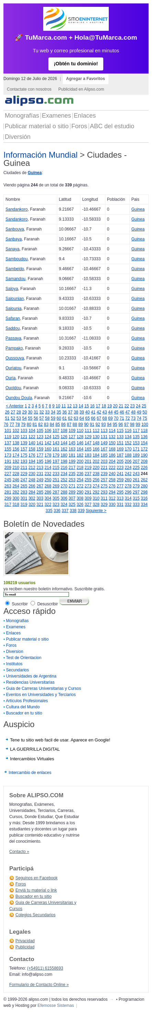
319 (24, 504)
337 (65, 510)
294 (112, 492)
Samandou (15, 278)
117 (136, 430)
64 (82, 418)
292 (96, 492)
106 (48, 430)
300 (15, 498)
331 (120, 504)
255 (88, 479)
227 (7, 473)
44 (110, 412)
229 (24, 473)
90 (86, 424)
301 (24, 498)
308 (80, 498)
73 (133, 418)
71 (121, 418)
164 (80, 449)
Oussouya (14, 358)
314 (128, 498)
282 (15, 492)
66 (93, 418)
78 (17, 424)
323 (55, 504)
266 (31, 486)
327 (88, 504)
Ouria (10, 378)
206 (128, 461)
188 (128, 455)
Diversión (18, 136)
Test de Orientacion (23, 657)
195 (39, 461)
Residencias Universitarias (30, 682)
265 (24, 486)
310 (96, 498)
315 (136, 498)
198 (63, 461)
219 (88, 467)
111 (88, 430)
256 (96, 479)
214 (48, 467)
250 (48, 479)
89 (80, 424)
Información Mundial (40, 154)
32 (41, 412)
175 (24, 455)
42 (99, 412)
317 (7, 504)
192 (15, 461)
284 (31, 492)
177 (39, 455)
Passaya (13, 338)
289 (72, 492)
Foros (79, 126)
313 (120, 498)
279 (136, 486)
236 (80, 473)
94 (109, 424)
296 (128, 492)
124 (48, 436)
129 (88, 436)
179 (55, 455)
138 (15, 443)
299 (7, 498)
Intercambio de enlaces (30, 772)
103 (24, 430)
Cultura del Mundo (23, 707)
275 (104, 486)
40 (87, 412)
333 (136, 504)
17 (98, 406)
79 (23, 424)
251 (55, 479)
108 (63, 430)
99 (138, 424)
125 (55, 436)
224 (128, 467)
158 (31, 449)
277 (120, 486)
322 (48, 504)
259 (120, 479)
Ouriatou (13, 368)
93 (103, 424)
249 (39, 479)
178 (48, 455)
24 (138, 406)
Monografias (17, 620)
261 (136, 479)
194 (31, 461)
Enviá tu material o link (36, 890)
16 (92, 406)
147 (88, 443)
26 (7, 412)
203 (104, 461)
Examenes (56, 115)
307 (72, 498)
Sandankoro (16, 209)
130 (96, 436)
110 (80, 430)
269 (55, 486)
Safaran (12, 318)
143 (55, 443)
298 (144, 492)
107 (55, 430)
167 (104, 449)
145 (72, 443)
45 (116, 412)
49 (139, 412)
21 (121, 406)
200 (80, 461)
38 (76, 412)
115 (120, 430)
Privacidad (25, 940)
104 (31, 430)
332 (128, 504)
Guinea (35, 172)
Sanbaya (13, 239)
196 (48, 461)
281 (7, 492)
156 (15, 449)
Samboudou (16, 259)
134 (128, 436)
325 (72, 504)
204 (112, 461)
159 (39, 449)
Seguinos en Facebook (36, 878)
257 (104, 479)
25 (144, 406)
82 (40, 424)
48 (133, 412)
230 (31, 473)
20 (115, 406)
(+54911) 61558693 (45, 968)
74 (139, 418)
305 (55, 498)
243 (136, 473)
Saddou (12, 328)
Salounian (14, 298)
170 (128, 449)
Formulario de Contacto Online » (39, 984)
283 (24, 492)
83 (46, 424)
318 (15, 504)
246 (15, 479)
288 (63, 492)
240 (112, 473)
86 (63, 424)
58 (47, 418)
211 (24, 467)
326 (80, 504)
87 (69, 424)
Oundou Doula (18, 397)
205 (120, 461)
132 (112, 436)
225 (136, 467)
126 (63, 436)
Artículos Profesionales (27, 700)
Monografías (22, 115)
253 (72, 479)
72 (127, 418)
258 (112, 479)
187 (120, 455)
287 (55, 492)
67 (99, 418)
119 (7, 436)
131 (104, 436)
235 (72, 473)
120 (15, 436)
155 (7, 449)
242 (128, 473)
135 (136, 436)
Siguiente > (96, 510)
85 (57, 424)
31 (36, 412)
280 (144, 486)
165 (88, 449)
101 (7, 430)
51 (7, 418)
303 (39, 498)
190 (144, 455)
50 (144, 412)
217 (72, 467)
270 (63, 486)
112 (96, 430)
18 (104, 406)
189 (136, 455)
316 (144, 498)
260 (128, 479)
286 (48, 492)
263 (7, 486)
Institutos (14, 663)
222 (112, 467)
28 (18, 412)
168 (112, 449)
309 (88, 498)
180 (63, 455)
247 (24, 479)
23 (132, 406)
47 (127, 412)
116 (128, 430)
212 (31, 467)
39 (82, 412)
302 (31, 498)
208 (144, 461)
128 (80, 436)
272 (80, 486)
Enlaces (85, 115)
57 (41, 418)
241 (120, 473)
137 (7, 443)
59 (53, 418)
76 (6, 424)
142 (48, 443)
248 (31, 479)
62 (70, 418)
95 (115, 424)
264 (15, 486)
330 (112, 504)
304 (48, 498)
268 (48, 486)
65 (87, 418)
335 (49, 510)
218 (80, 467)
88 (74, 424)
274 (96, 486)
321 (39, 504)
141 (39, 443)
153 (136, 443)
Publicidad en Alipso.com (81, 89)
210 (15, 467)
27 (13, 412)
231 (39, 473)
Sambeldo (14, 268)
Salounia (13, 308)
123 (39, 436)
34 (53, 412)
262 (144, 479)
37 (70, 412)
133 (120, 436)
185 (104, 455)
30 (30, 412)
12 (69, 406)
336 (57, 510)
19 (109, 406)
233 (55, 473)
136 (144, 436)
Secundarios (17, 670)
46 (121, 412)
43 (104, 412)
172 (144, 449)
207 (136, 461)
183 (88, 455)
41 (93, 412)
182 (80, 455)
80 (29, 424)
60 (59, 418)
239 (104, 473)
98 (132, 424)
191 (7, 461)
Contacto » (19, 851)
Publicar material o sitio (37, 126)
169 (120, 449)
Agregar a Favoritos (85, 78)
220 (96, 467)
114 (112, 430)
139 (24, 443)
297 (136, 492)
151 (120, 443)
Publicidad (24, 947)
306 (63, 498)
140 (31, 443)
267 (39, 486)
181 (72, 455)
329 (104, 504)
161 (55, 449)
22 (127, 406)
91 (92, 424)
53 (18, 418)
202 (96, 461)
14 (81, 406)
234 (63, 473)
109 (72, 430)
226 (144, 467)
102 (15, 430)
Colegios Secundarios (35, 914)
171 (136, 449)
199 (72, 461)
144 (63, 443)
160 (48, 449)
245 (7, 479)
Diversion (14, 651)
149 (104, 443)
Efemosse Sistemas (55, 1005)
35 (59, 412)
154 (144, 443)
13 (75, 406)
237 (88, 473)
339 (81, 510)
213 (39, 467)
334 (144, 504)
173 (7, 455)
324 (63, 504)
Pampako (14, 348)
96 (120, 424)
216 (63, 467)
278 (128, 486)
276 (112, 486)
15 (86, 406)
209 (7, 467)
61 (64, 418)
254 (80, 479)
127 (72, 436)
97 (126, 424)
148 (96, 443)
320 (31, 504)
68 (104, 418)
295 (120, 492)
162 (63, 449)
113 (104, 430)
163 (72, 449)
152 (128, 443)
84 (52, 424)
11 (63, 406)
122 (31, 436)
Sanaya (12, 249)
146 (80, 443)
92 (97, 424)
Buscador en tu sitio (24, 713)
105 (39, 430)
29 (24, 412)
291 (88, 492)
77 (12, 424)
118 (144, 430)
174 (15, 455)
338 (73, 510)
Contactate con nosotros (29, 89)
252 (63, 479)
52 (13, 418)
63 (76, 418)
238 (96, 473)
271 (72, 486)
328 (96, 504)
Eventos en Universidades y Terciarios (41, 694)
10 (58, 406)
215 (55, 467)
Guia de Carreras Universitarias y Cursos (43, 688)
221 (104, 467)
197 (55, 461)
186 (112, 455)
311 (104, 498)
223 (120, 467)
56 (36, 418)
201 (88, 461)
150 (112, 443)
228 (15, 473)
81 (35, 424)
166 (96, 449)
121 (24, 436)
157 (24, 449)
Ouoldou (13, 387)
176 (31, 455)
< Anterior (15, 406)
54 (24, 418)
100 (144, 424)
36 (64, 412)
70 (116, 418)
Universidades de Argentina (31, 676)
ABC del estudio (112, 126)
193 (24, 461)
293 (104, 492)
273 (88, 486)
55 (30, 418)
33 (47, 412)
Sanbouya (14, 229)
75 (144, 418)
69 (110, 418)
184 (96, 455)
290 (80, 492)
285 (39, 492)
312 (112, 498)
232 (48, 473)
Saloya (11, 288)
